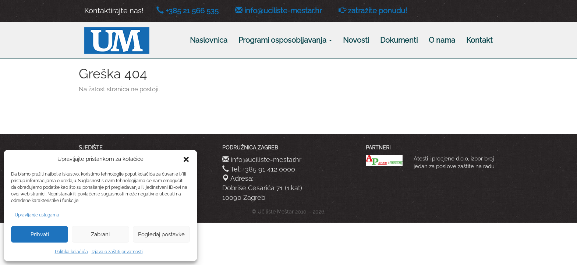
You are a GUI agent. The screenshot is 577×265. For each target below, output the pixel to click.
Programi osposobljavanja (285, 40)
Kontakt (479, 40)
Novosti (356, 40)
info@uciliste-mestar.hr (283, 10)
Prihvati (40, 234)
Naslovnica (208, 40)
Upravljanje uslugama (37, 215)
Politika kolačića (71, 251)
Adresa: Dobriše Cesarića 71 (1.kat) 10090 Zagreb (262, 187)
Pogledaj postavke (161, 234)
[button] (186, 159)
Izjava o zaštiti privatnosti (117, 251)
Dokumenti (399, 40)
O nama (442, 40)
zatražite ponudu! (377, 10)
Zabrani (100, 234)
